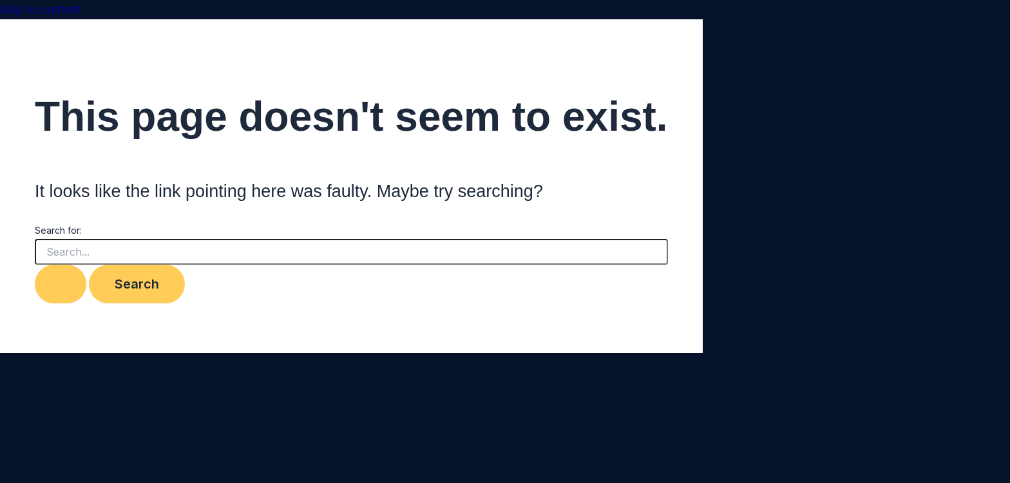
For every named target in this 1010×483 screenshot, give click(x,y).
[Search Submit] (60, 284)
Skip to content (40, 9)
